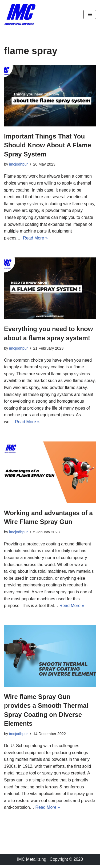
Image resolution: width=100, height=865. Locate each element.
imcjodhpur (18, 164)
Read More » (35, 238)
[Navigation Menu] (89, 14)
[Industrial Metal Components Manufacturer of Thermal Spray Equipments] (20, 14)
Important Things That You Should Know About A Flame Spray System (47, 145)
